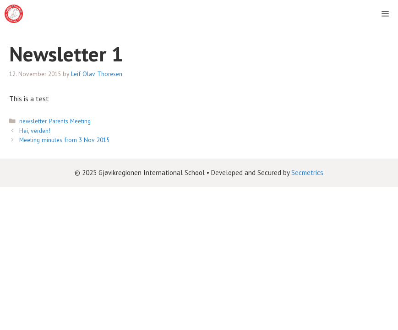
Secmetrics (307, 172)
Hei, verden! (34, 130)
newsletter (32, 121)
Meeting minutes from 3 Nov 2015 (64, 140)
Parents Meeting (70, 121)
